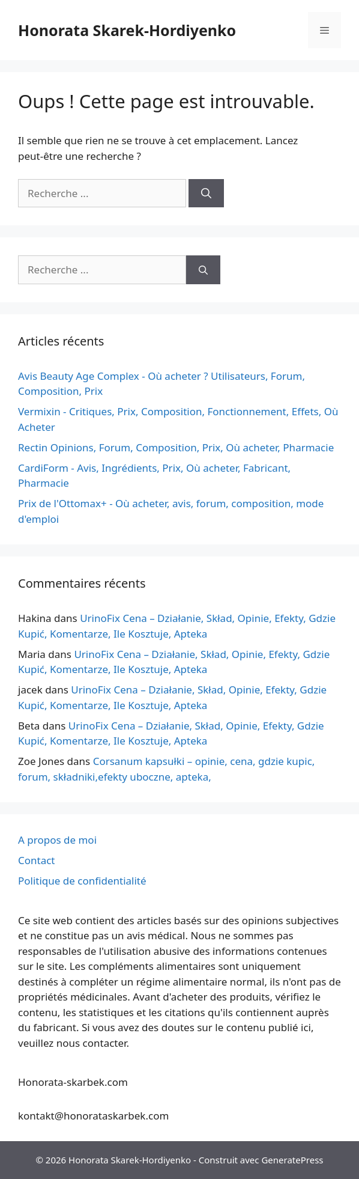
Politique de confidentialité (82, 881)
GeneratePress (292, 1160)
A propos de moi (57, 840)
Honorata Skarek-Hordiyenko (127, 30)
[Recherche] (206, 193)
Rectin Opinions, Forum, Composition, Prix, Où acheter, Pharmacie (176, 447)
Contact (36, 860)
